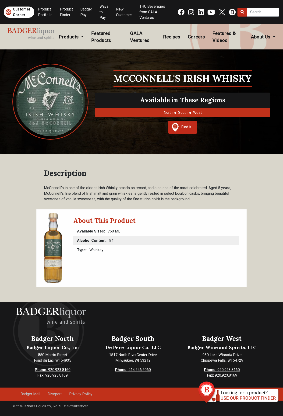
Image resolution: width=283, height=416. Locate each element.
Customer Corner (22, 12)
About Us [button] (261, 37)
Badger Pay (86, 12)
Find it (181, 127)
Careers (196, 37)
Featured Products (101, 37)
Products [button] (69, 37)
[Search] (263, 12)
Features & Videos (224, 37)
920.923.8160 (53, 369)
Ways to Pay (104, 12)
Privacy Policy (80, 394)
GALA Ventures (139, 37)
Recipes (171, 37)
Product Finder (66, 12)
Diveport (55, 394)
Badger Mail (30, 394)
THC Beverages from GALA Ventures (152, 12)
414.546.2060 (133, 369)
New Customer (124, 12)
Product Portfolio (45, 12)
